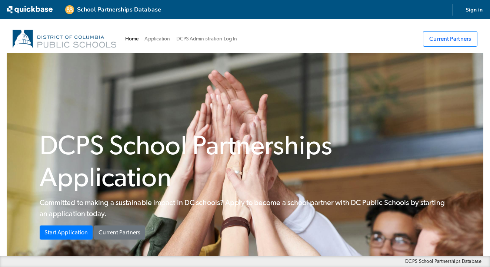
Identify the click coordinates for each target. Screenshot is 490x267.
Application (157, 39)
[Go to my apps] (31, 9)
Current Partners (450, 39)
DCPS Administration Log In (206, 39)
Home (133, 38)
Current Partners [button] (119, 232)
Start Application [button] (66, 232)
